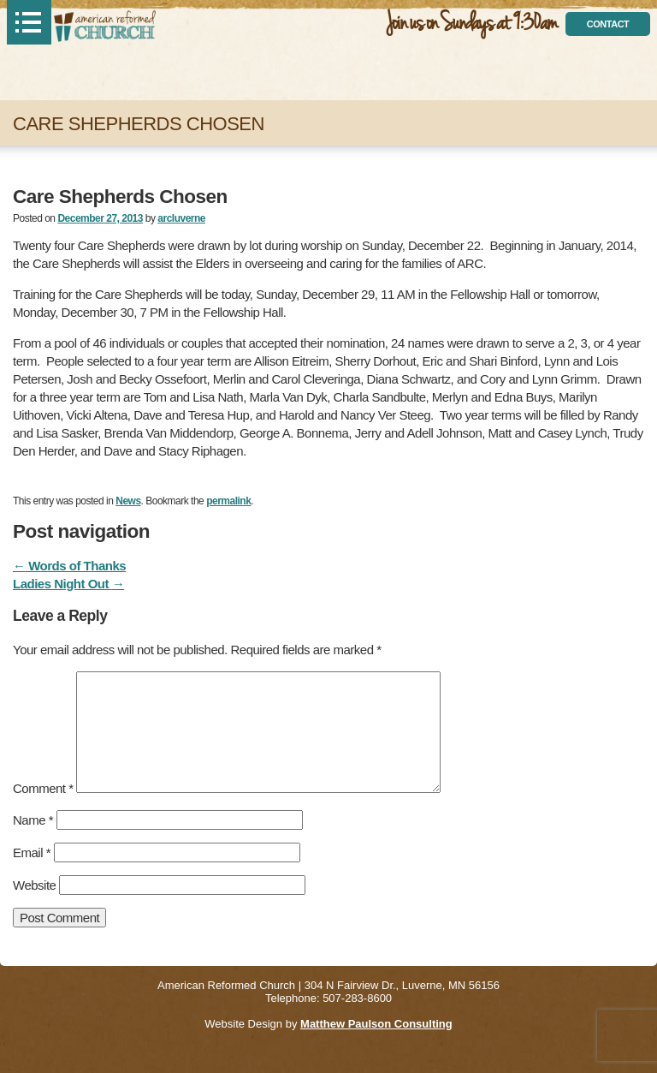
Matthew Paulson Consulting (376, 1023)
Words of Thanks (69, 565)
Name (33, 820)
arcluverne (181, 218)
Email (31, 852)
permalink (228, 501)
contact (608, 24)
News (127, 501)
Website (34, 885)
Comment (43, 788)
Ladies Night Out (68, 583)
